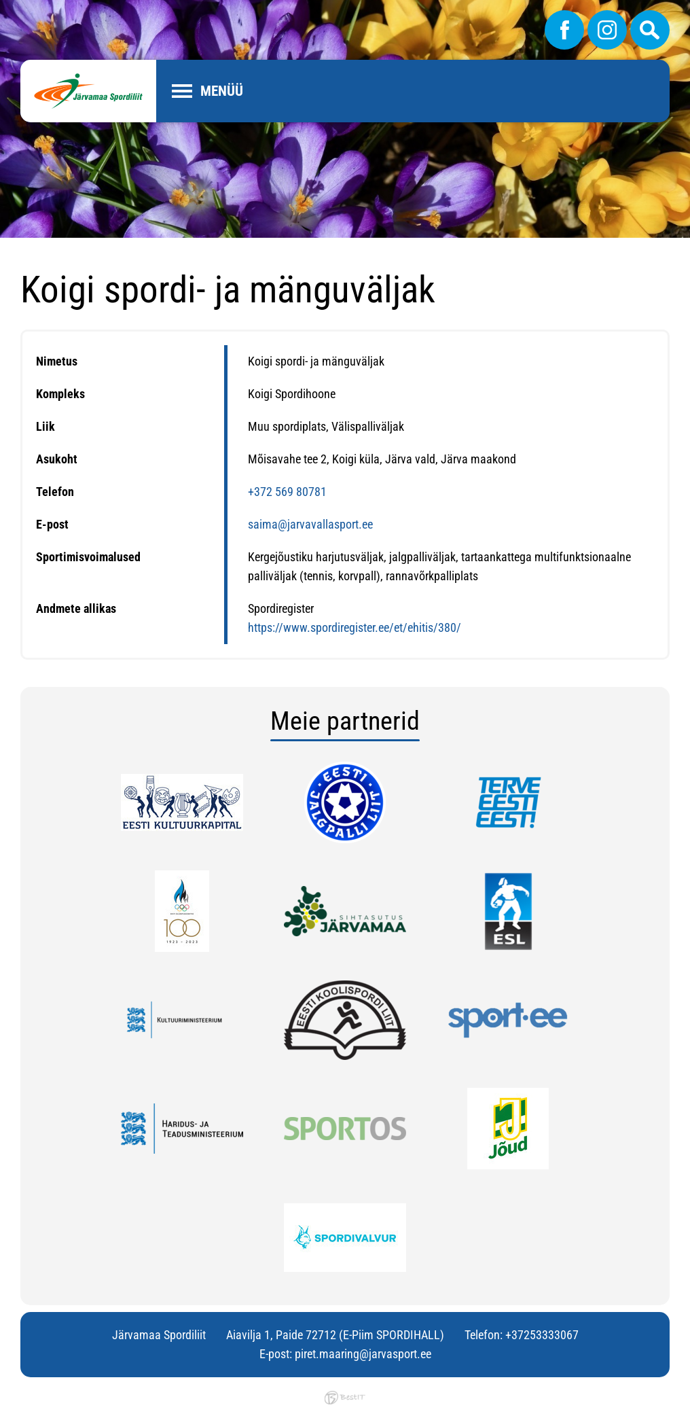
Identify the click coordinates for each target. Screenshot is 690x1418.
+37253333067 (542, 1335)
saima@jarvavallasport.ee (310, 524)
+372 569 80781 (287, 491)
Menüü (221, 91)
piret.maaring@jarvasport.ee (363, 1354)
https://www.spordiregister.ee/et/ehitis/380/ (354, 627)
